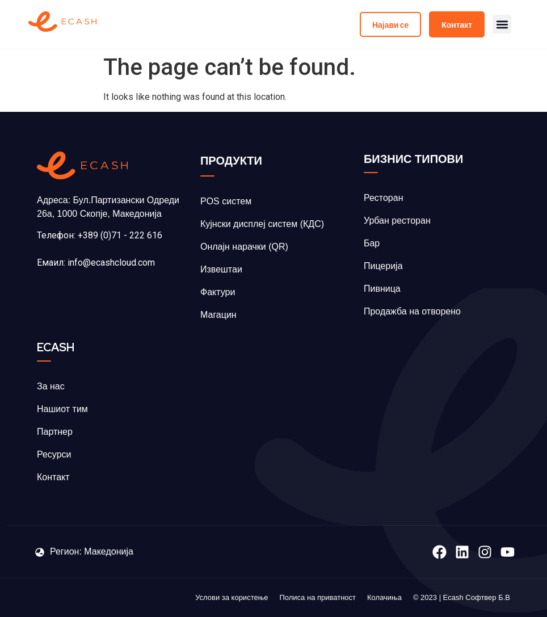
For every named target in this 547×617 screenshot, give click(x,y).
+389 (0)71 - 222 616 (120, 235)
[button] (502, 24)
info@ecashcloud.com (111, 262)
